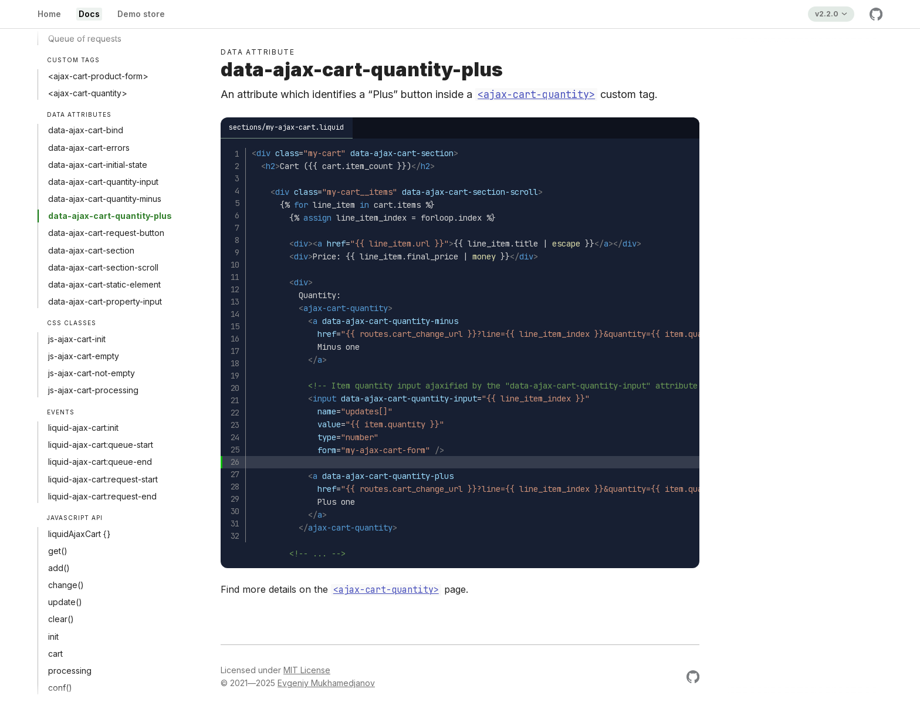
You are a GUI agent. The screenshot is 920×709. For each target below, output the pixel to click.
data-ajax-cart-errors (89, 148)
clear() (61, 619)
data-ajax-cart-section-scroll (103, 267)
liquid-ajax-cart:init (83, 428)
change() (66, 585)
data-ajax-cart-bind (85, 130)
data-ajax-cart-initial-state (97, 165)
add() (59, 568)
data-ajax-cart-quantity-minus (104, 199)
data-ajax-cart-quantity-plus (110, 216)
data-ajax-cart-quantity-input (103, 182)
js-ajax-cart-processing (93, 390)
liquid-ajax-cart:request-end (102, 496)
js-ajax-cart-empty (83, 356)
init (53, 637)
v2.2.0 (826, 13)
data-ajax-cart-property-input (105, 301)
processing (70, 671)
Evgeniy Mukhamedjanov (326, 683)
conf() (60, 688)
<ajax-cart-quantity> (87, 93)
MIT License (306, 670)
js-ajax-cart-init (77, 339)
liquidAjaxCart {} (79, 534)
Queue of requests (84, 38)
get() (57, 551)
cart (55, 654)
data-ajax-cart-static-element (104, 284)
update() (65, 602)
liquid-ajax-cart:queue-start (100, 445)
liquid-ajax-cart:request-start (103, 479)
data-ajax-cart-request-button (106, 233)
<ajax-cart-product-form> (98, 76)
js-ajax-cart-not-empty (91, 373)
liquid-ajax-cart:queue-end (100, 462)
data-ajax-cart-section (91, 250)
